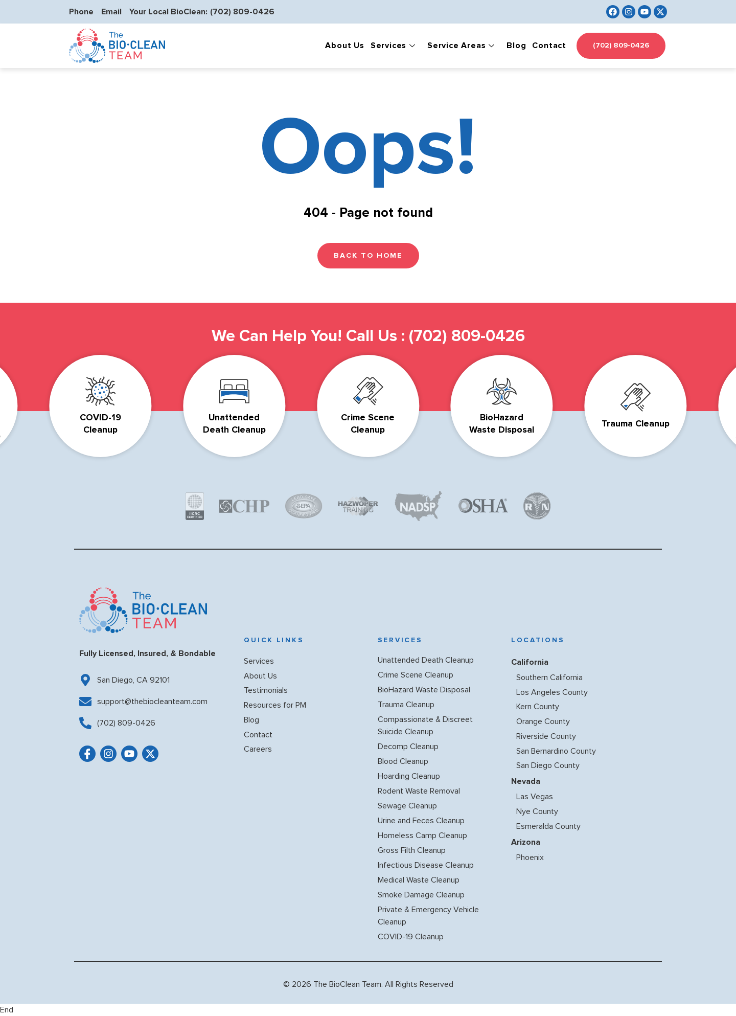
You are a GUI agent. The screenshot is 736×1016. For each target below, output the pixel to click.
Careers (258, 749)
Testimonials (266, 690)
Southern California (549, 677)
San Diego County (548, 765)
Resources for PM (275, 705)
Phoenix (530, 857)
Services (394, 45)
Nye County (537, 811)
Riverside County (546, 736)
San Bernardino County (556, 751)
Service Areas (462, 45)
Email (111, 12)
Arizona (525, 842)
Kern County (537, 707)
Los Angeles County (552, 692)
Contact (549, 45)
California (529, 662)
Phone (81, 12)
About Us (344, 45)
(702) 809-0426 (242, 12)
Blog (516, 45)
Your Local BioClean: (168, 12)
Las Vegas (534, 797)
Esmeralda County (548, 826)
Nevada (525, 781)
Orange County (543, 721)
